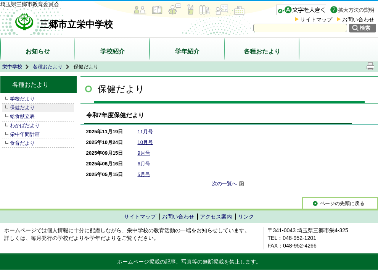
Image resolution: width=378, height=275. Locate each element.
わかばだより (25, 125)
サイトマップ (316, 19)
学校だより (22, 99)
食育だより (22, 143)
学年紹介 (187, 51)
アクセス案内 (216, 217)
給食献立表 (22, 116)
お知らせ (38, 51)
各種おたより (262, 51)
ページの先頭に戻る (342, 203)
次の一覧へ (228, 184)
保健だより (22, 107)
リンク (246, 217)
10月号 (145, 142)
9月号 (144, 153)
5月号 (144, 174)
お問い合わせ (358, 19)
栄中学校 (12, 67)
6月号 (144, 164)
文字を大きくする (301, 10)
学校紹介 (112, 51)
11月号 (145, 131)
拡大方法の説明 (353, 10)
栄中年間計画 (25, 134)
